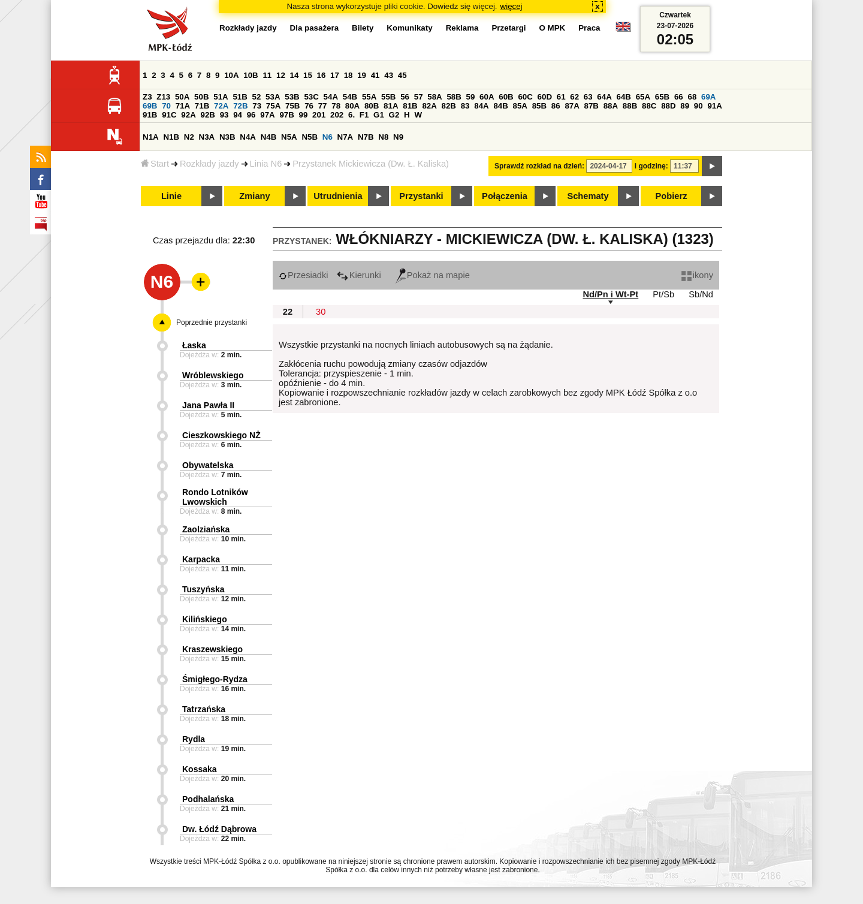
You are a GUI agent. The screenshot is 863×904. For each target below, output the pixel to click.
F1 (364, 114)
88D (668, 105)
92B (207, 114)
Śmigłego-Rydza (215, 679)
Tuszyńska (203, 589)
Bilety (362, 27)
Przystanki (421, 196)
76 (308, 105)
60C (525, 96)
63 (588, 96)
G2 (394, 114)
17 (334, 75)
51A (220, 96)
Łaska (194, 345)
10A (231, 75)
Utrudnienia (337, 196)
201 (318, 114)
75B (292, 105)
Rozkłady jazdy (209, 163)
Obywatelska (208, 465)
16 (321, 75)
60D (545, 96)
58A (434, 96)
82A (429, 105)
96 (251, 114)
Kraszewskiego (212, 649)
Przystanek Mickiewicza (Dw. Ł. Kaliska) (370, 163)
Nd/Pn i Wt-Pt (610, 294)
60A (486, 96)
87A (572, 105)
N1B (171, 136)
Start (155, 163)
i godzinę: (651, 166)
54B (350, 96)
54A (331, 96)
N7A (345, 136)
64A (604, 96)
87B (591, 105)
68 (691, 96)
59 (470, 96)
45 (402, 75)
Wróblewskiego (212, 375)
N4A (248, 136)
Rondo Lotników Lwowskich (215, 497)
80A (352, 105)
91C (169, 114)
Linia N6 (266, 163)
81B (410, 105)
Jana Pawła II (208, 405)
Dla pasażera (314, 27)
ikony (697, 275)
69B (150, 105)
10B (250, 75)
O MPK (552, 27)
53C (311, 96)
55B (388, 96)
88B (630, 105)
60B (506, 96)
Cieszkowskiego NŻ (221, 435)
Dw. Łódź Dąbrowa (219, 829)
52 (256, 96)
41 (375, 75)
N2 (189, 136)
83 (465, 105)
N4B (269, 136)
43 (388, 75)
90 (698, 105)
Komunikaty (409, 27)
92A (188, 114)
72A (221, 105)
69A (708, 96)
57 (418, 96)
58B (453, 96)
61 (561, 96)
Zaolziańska (206, 529)
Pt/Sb (663, 294)
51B (240, 96)
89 (684, 105)
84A (481, 105)
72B (240, 105)
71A (183, 105)
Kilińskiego (204, 619)
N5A (289, 136)
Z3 (147, 96)
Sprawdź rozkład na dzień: (539, 166)
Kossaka (199, 769)
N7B (366, 136)
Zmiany (254, 196)
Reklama (462, 27)
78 (335, 105)
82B (449, 105)
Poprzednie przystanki (211, 322)
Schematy (587, 196)
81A (391, 105)
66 (678, 96)
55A (369, 96)
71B (202, 105)
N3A (207, 136)
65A (643, 96)
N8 (383, 136)
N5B (309, 136)
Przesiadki (303, 275)
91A (714, 105)
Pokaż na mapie (433, 275)
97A (267, 114)
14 (294, 75)
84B (500, 105)
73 (256, 105)
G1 (378, 114)
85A (520, 105)
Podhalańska (208, 799)
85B (539, 105)
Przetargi (508, 27)
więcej (511, 6)
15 (307, 75)
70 (166, 105)
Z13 (163, 96)
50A (182, 96)
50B (201, 96)
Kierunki (359, 275)
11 (266, 75)
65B (662, 96)
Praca (589, 27)
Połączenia (504, 196)
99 (303, 114)
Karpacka (201, 559)
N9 (398, 136)
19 (361, 75)
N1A (151, 136)
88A (611, 105)
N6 (327, 136)
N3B (227, 136)
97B (286, 114)
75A (273, 105)
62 (574, 96)
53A (272, 96)
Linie (171, 196)
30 (320, 312)
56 (404, 96)
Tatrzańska (203, 709)
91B (150, 114)
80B (371, 105)
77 (322, 105)
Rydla (193, 739)
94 (237, 114)
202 (336, 114)
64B (623, 96)
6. (351, 114)
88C (649, 105)
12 (280, 75)
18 (348, 75)
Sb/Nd (701, 294)
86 (555, 105)
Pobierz (671, 196)
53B (292, 96)
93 (224, 114)
